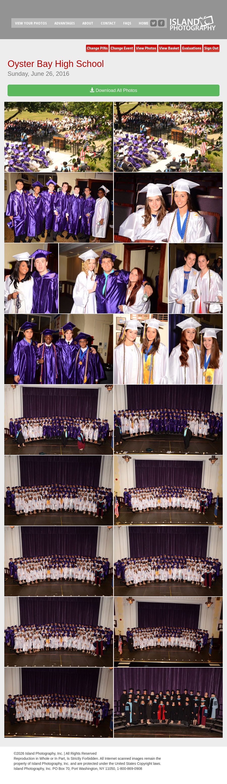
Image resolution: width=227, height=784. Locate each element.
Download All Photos (113, 90)
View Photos (146, 48)
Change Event (122, 48)
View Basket (169, 48)
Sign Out (211, 48)
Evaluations (191, 48)
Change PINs (97, 48)
